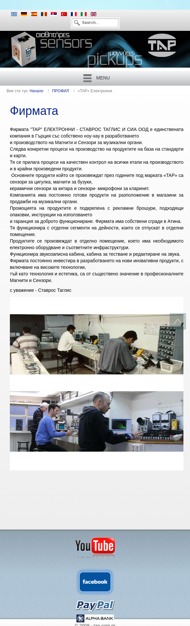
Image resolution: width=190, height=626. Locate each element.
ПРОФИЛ (60, 91)
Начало (36, 91)
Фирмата (34, 111)
